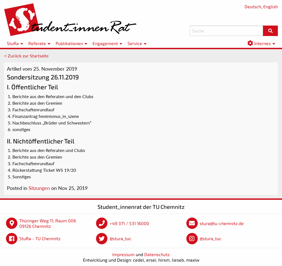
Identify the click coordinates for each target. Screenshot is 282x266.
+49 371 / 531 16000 (129, 223)
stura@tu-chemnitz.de (222, 223)
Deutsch (253, 6)
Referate (37, 43)
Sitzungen (39, 188)
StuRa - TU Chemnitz (40, 238)
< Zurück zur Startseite (26, 55)
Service (135, 43)
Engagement (105, 43)
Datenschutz (157, 254)
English (270, 6)
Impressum (123, 254)
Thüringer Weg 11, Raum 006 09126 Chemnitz (47, 223)
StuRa (13, 43)
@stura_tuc (120, 238)
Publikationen (69, 43)
